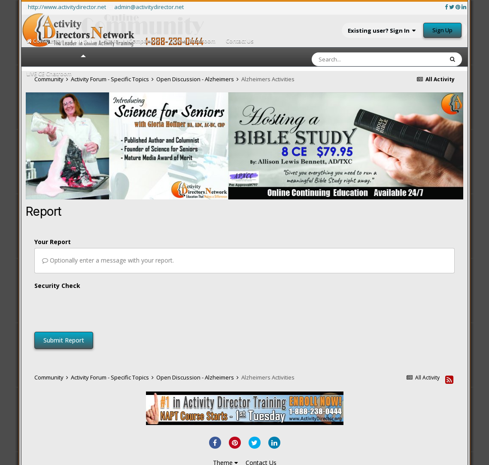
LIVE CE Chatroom (49, 73)
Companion (144, 41)
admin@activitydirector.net (149, 7)
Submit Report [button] (63, 340)
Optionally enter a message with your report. (108, 260)
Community (44, 41)
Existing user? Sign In (382, 30)
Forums (83, 47)
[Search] (355, 59)
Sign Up (442, 30)
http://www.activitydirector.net (67, 7)
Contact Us (240, 41)
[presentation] (99, 308)
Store (111, 41)
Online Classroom (192, 41)
